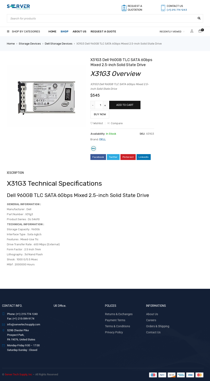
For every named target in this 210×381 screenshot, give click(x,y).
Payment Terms (114, 319)
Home (10, 43)
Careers (150, 319)
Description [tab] (15, 172)
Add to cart (124, 104)
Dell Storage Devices (57, 43)
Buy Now (100, 114)
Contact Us (152, 330)
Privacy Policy (113, 330)
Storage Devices (29, 43)
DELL (102, 139)
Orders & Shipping (156, 325)
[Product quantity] (100, 105)
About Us (151, 313)
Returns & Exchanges (117, 313)
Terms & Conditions (116, 325)
